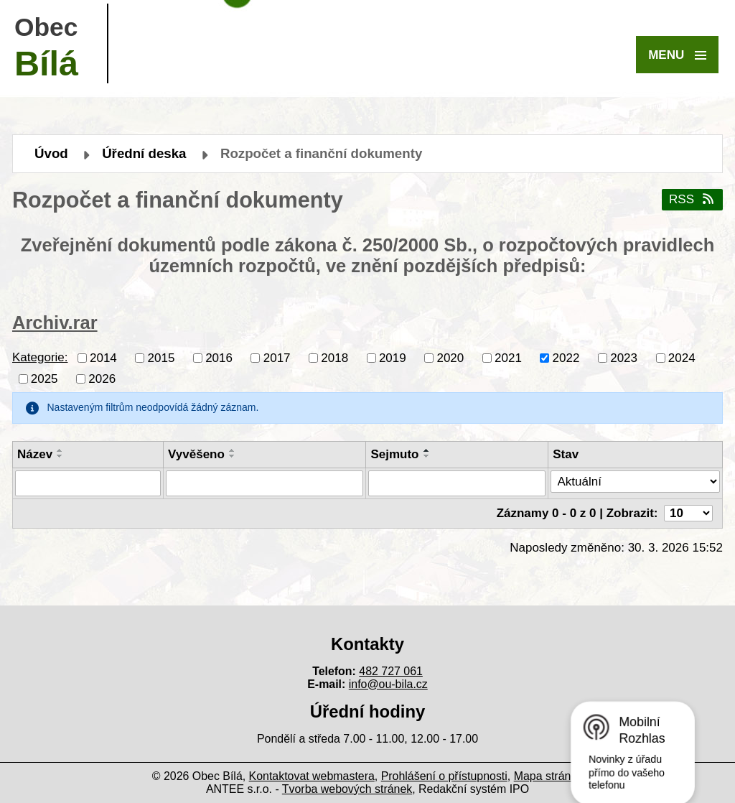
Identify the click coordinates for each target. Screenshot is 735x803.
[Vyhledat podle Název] (88, 483)
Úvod (51, 153)
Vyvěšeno (196, 454)
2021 (508, 357)
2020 (450, 357)
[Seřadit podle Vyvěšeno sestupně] (232, 456)
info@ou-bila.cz (388, 684)
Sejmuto (394, 454)
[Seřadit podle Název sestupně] (60, 456)
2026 (102, 378)
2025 (44, 378)
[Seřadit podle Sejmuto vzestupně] (427, 450)
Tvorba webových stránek (347, 789)
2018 (334, 357)
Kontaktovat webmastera (312, 776)
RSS (692, 199)
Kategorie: (40, 357)
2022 (566, 357)
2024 (682, 357)
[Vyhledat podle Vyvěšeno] (264, 483)
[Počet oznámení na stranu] (688, 513)
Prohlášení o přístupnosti (444, 776)
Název (34, 454)
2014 (103, 357)
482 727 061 (391, 671)
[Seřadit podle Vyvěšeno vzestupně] (232, 450)
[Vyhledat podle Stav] (635, 481)
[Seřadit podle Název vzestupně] (60, 450)
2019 (392, 357)
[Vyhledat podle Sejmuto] (457, 483)
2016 (219, 357)
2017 (277, 357)
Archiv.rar (55, 322)
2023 (623, 357)
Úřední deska (144, 153)
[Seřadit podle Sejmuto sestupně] (427, 456)
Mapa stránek (548, 776)
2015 (161, 357)
